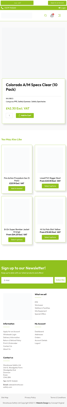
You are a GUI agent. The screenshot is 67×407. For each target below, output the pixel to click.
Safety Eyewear (24, 101)
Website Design (42, 403)
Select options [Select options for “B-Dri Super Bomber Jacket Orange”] (17, 239)
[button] (57, 3)
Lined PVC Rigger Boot (50, 178)
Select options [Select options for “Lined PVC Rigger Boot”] (50, 186)
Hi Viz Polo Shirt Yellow (50, 229)
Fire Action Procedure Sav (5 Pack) (17, 179)
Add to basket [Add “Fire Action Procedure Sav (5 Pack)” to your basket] (16, 188)
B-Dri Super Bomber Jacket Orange (16, 230)
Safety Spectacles (38, 101)
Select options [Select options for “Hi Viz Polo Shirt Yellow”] (50, 237)
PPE (15, 101)
